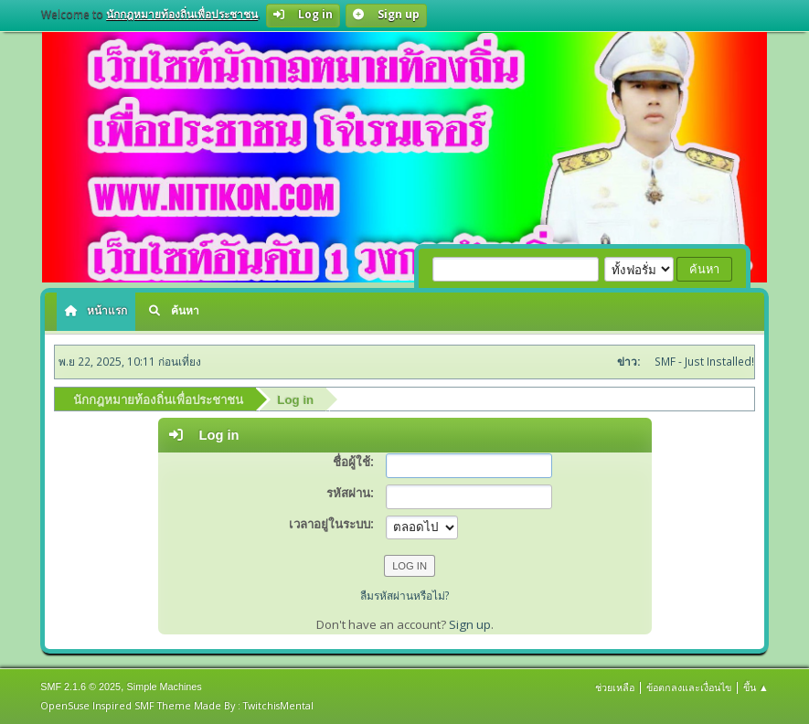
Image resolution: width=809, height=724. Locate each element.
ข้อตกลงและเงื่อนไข (688, 687)
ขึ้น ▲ (756, 687)
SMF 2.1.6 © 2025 (80, 686)
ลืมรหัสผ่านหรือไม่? (405, 595)
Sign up (470, 624)
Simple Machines (164, 686)
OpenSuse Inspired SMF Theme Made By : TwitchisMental (177, 705)
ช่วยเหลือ (614, 687)
